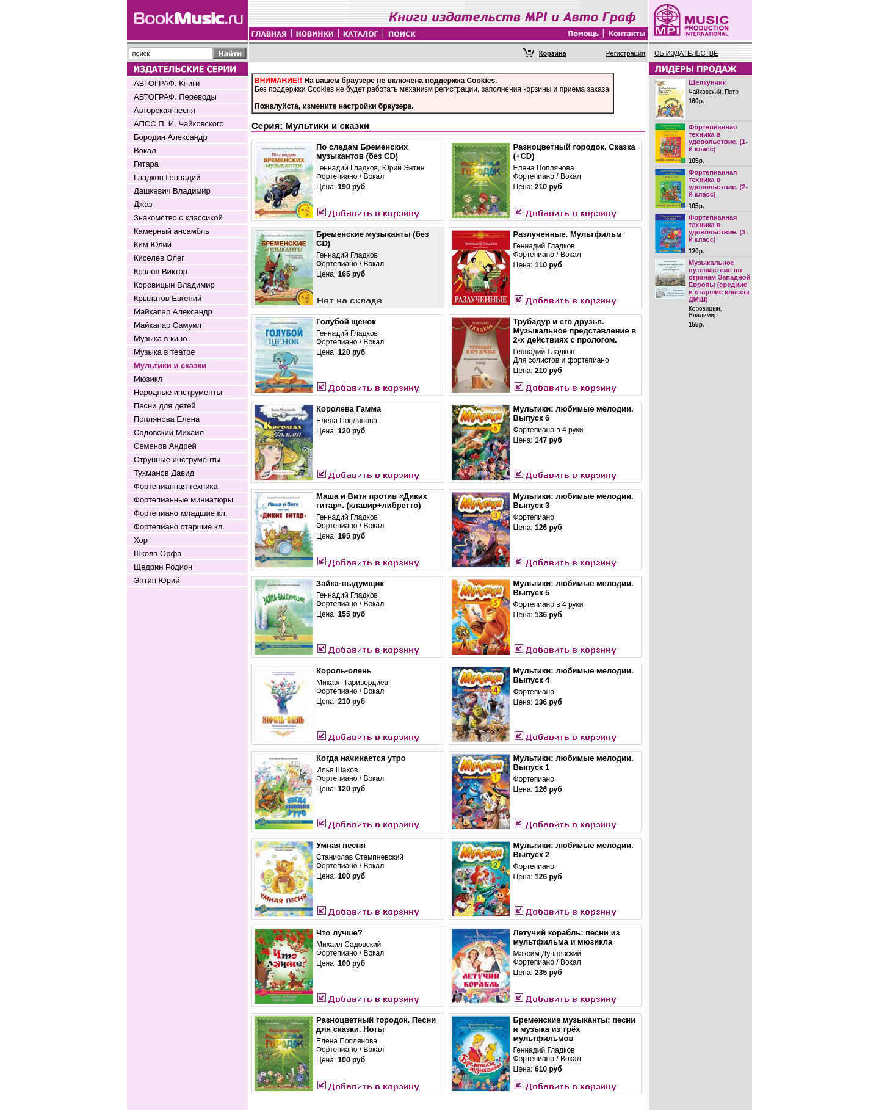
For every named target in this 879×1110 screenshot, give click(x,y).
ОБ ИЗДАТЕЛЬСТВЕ (686, 53)
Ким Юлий (153, 244)
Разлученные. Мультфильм (567, 234)
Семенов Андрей (165, 446)
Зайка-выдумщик (350, 583)
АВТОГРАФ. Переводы (175, 96)
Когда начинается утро (361, 758)
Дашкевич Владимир (172, 190)
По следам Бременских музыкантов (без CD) (362, 151)
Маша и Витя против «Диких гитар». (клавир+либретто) (371, 501)
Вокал (145, 150)
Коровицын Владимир (174, 284)
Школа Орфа (157, 553)
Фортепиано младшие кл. (181, 513)
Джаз (143, 204)
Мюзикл (148, 378)
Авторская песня (164, 110)
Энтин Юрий (156, 580)
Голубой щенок (346, 321)
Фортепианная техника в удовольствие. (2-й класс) (718, 183)
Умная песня (341, 845)
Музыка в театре (164, 352)
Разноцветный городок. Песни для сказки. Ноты (376, 1024)
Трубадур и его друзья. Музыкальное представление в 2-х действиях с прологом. (575, 330)
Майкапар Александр (173, 311)
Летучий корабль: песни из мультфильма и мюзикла (566, 937)
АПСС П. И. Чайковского (179, 123)
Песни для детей (165, 405)
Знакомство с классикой (178, 217)
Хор (141, 540)
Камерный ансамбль (171, 231)
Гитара (146, 164)
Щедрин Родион (163, 566)
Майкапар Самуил (167, 325)
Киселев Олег (159, 258)
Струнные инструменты (177, 459)
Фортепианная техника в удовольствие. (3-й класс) (718, 228)
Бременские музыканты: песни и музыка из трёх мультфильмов (574, 1029)
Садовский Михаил (169, 432)
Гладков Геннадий (167, 177)
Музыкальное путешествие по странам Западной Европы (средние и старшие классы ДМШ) (719, 281)
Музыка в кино (160, 338)
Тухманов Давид (164, 472)
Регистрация (625, 53)
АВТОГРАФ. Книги (167, 83)
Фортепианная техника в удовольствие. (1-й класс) (718, 138)
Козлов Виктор (160, 271)
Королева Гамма (348, 408)
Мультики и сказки (170, 365)
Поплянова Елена (167, 419)
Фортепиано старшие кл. (179, 526)
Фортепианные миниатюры (183, 499)
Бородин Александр (171, 137)
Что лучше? (339, 932)
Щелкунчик (707, 82)
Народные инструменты (178, 392)
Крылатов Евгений (167, 298)
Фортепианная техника (176, 486)
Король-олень (344, 670)
